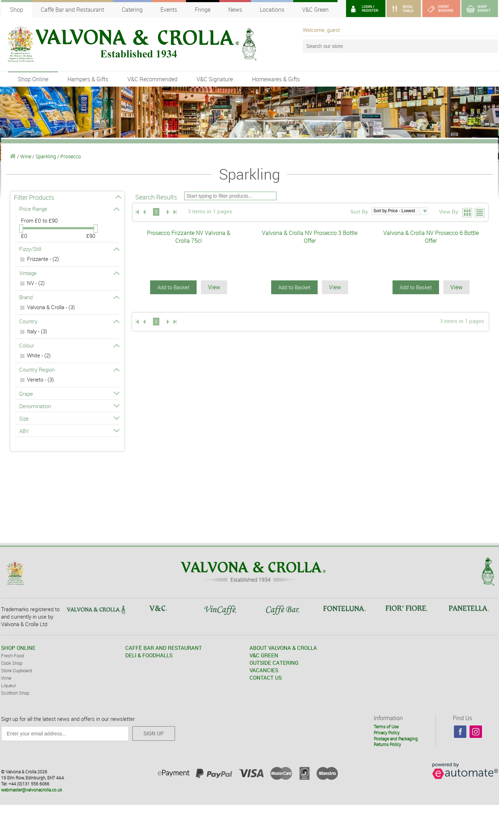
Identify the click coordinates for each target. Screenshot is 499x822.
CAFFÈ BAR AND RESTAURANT (163, 647)
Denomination (69, 406)
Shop (16, 9)
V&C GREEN (264, 655)
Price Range (69, 208)
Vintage (69, 272)
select (425, 211)
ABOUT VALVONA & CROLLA (283, 647)
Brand (69, 297)
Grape (69, 393)
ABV (69, 430)
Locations (272, 9)
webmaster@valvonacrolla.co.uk (31, 790)
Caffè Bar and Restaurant (72, 9)
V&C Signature (215, 79)
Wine (25, 156)
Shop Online (33, 79)
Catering (132, 9)
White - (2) (39, 355)
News (235, 9)
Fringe (202, 9)
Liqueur (8, 685)
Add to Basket (173, 287)
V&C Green (315, 9)
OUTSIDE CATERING (274, 662)
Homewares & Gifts (276, 79)
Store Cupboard (16, 670)
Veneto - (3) (40, 379)
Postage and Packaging (396, 738)
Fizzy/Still (69, 248)
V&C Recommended (152, 79)
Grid (467, 213)
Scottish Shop (15, 693)
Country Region (69, 369)
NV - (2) (36, 282)
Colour (69, 345)
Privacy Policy (387, 732)
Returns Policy (387, 744)
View (214, 287)
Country (69, 321)
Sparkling (45, 156)
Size (69, 418)
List (480, 213)
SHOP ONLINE (18, 647)
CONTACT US (266, 677)
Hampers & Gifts (87, 79)
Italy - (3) (37, 331)
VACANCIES (264, 670)
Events (168, 9)
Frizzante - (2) (43, 258)
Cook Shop (11, 663)
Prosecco (70, 156)
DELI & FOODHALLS (148, 655)
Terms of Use (386, 726)
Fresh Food (12, 655)
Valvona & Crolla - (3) (51, 307)
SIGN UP (153, 733)
